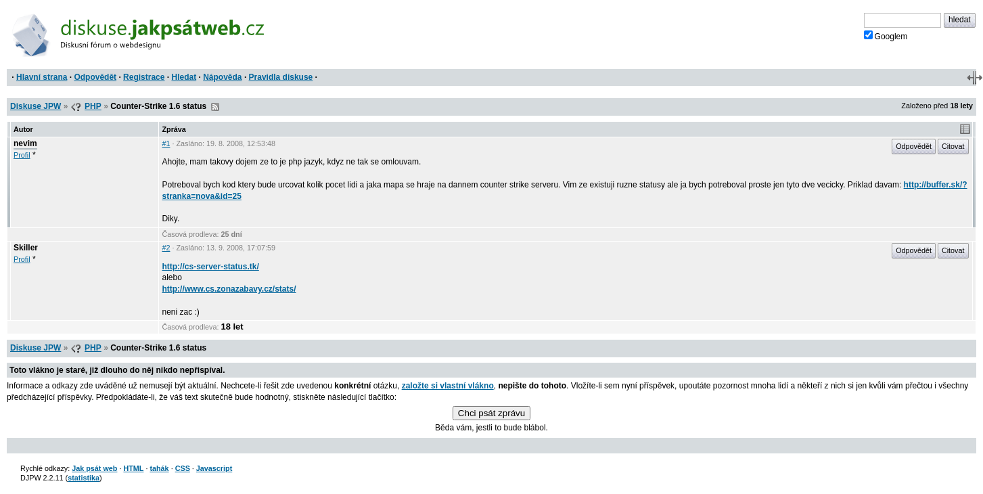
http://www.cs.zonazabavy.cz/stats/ (229, 289)
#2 (166, 248)
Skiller (26, 247)
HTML (133, 468)
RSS (215, 107)
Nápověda (222, 77)
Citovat (953, 146)
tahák (159, 468)
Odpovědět (95, 77)
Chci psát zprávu (491, 413)
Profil (22, 155)
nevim (25, 143)
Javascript (214, 468)
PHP (93, 106)
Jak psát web (94, 468)
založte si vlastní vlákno (448, 385)
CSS (182, 468)
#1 (166, 143)
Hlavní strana (41, 77)
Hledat (183, 77)
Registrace (143, 77)
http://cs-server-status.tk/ (210, 266)
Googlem (886, 35)
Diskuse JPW (35, 106)
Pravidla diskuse (281, 77)
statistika (83, 478)
